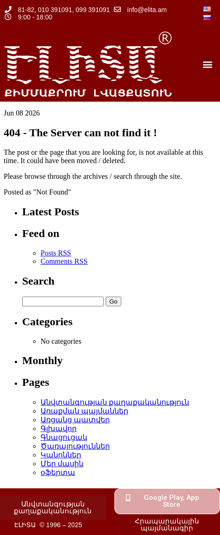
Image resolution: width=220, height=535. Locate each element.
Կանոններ (61, 455)
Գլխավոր (59, 428)
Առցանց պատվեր (75, 420)
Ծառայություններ (75, 446)
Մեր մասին (62, 464)
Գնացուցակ (64, 437)
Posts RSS (56, 253)
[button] (207, 64)
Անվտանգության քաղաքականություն (115, 402)
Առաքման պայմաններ (84, 411)
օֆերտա (58, 472)
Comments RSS (64, 261)
